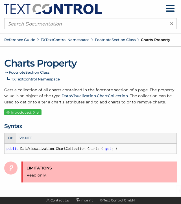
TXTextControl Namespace (65, 39)
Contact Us (60, 200)
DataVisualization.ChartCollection (95, 96)
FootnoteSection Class (115, 39)
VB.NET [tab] (25, 138)
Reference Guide (19, 39)
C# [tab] (10, 138)
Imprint (86, 200)
